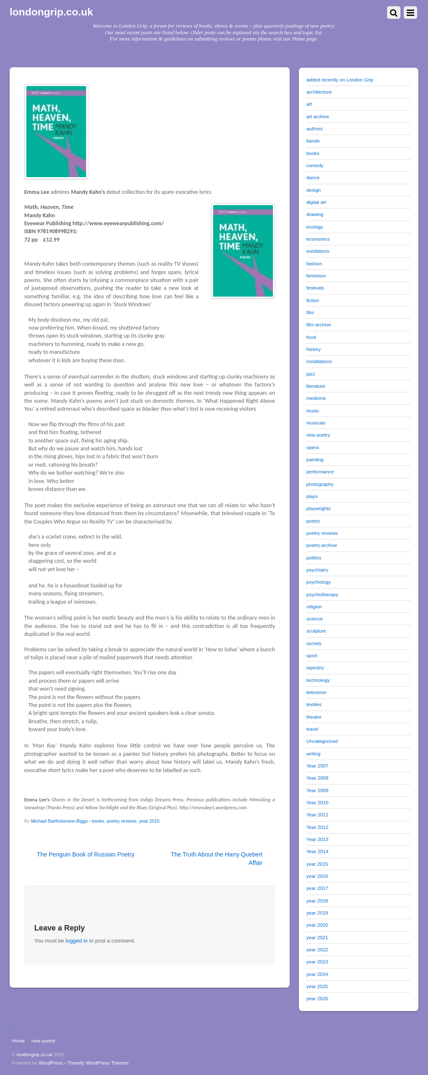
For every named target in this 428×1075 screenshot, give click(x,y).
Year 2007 (317, 765)
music (312, 410)
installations (319, 361)
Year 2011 (317, 814)
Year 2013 (317, 839)
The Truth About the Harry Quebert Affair (216, 858)
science (314, 618)
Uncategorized (322, 741)
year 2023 (317, 961)
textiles (313, 704)
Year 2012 (317, 827)
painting (315, 459)
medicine (316, 398)
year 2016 (317, 876)
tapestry (315, 667)
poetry (313, 521)
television (316, 692)
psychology (318, 582)
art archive (317, 116)
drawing (315, 214)
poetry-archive (321, 545)
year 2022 (317, 949)
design (313, 190)
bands (313, 140)
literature (315, 386)
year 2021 (317, 937)
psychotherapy (322, 594)
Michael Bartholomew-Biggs (59, 820)
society (313, 643)
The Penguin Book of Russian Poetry (86, 854)
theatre (313, 716)
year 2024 (317, 974)
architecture (319, 91)
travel (312, 729)
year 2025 (317, 986)
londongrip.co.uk (35, 1054)
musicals (315, 422)
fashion (314, 263)
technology (318, 680)
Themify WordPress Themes (98, 1062)
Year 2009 (317, 790)
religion (314, 606)
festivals (315, 287)
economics (318, 238)
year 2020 (317, 925)
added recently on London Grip (339, 79)
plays (312, 496)
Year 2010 (317, 802)
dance (313, 177)
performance (320, 471)
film (310, 312)
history (313, 349)
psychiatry (317, 569)
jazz (310, 373)
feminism (316, 275)
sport (311, 655)
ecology (314, 226)
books (98, 820)
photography (320, 484)
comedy (315, 165)
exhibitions (317, 251)
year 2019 (317, 912)
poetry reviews (122, 820)
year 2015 (149, 820)
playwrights (318, 508)
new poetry (318, 434)
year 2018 (317, 900)
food (311, 337)
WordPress (51, 1062)
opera (312, 447)
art (309, 104)
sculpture (316, 630)
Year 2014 (317, 851)
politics (313, 557)
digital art (316, 202)
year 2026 (317, 998)
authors (314, 128)
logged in (77, 941)
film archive (318, 324)
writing (313, 753)
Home (18, 1040)
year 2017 (317, 888)
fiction (312, 300)
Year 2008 (317, 777)
